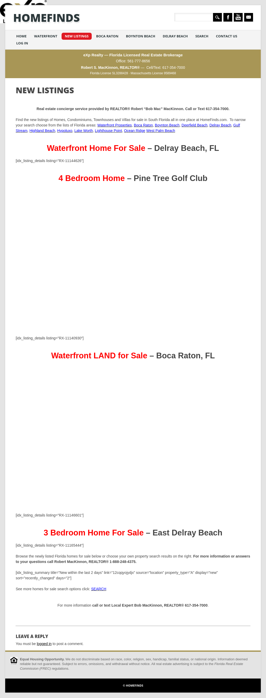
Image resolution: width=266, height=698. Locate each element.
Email (248, 17)
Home (21, 36)
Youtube (238, 17)
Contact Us (226, 36)
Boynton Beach (140, 36)
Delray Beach (175, 36)
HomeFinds (46, 17)
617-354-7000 (173, 67)
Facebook (227, 17)
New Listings (77, 36)
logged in (44, 644)
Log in (22, 43)
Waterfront (45, 36)
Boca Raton (107, 36)
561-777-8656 (138, 61)
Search (201, 36)
